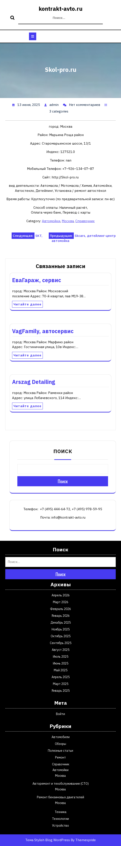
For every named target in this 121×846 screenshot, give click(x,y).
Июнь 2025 (60, 663)
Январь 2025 (61, 691)
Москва (68, 221)
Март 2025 (60, 684)
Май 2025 (60, 670)
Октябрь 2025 (60, 636)
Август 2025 (60, 650)
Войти (60, 714)
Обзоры (60, 744)
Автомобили (61, 737)
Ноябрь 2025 (61, 629)
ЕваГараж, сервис (36, 280)
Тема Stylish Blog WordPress (47, 840)
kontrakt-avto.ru (61, 8)
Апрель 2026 (61, 595)
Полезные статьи (60, 751)
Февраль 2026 (60, 609)
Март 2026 (60, 602)
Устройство (60, 826)
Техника (61, 812)
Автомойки (51, 221)
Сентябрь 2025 (60, 643)
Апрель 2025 (61, 677)
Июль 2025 (60, 657)
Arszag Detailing (33, 381)
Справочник (85, 221)
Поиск (13, 18)
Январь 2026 (61, 616)
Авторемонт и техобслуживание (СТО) (61, 784)
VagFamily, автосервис (43, 331)
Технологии (60, 819)
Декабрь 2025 (61, 623)
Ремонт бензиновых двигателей (60, 797)
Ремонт (60, 757)
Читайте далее (27, 304)
